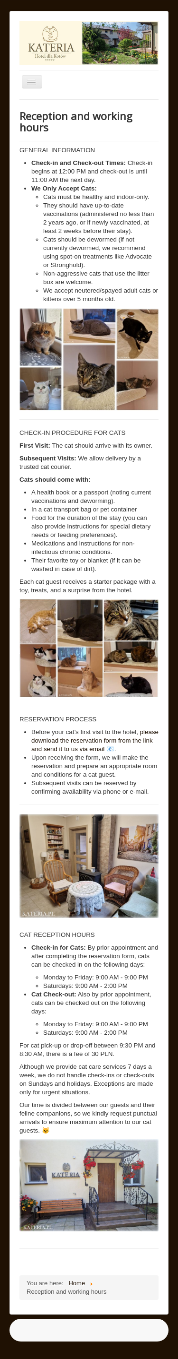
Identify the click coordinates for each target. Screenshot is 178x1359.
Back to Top (152, 1340)
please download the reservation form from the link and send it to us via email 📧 (95, 740)
